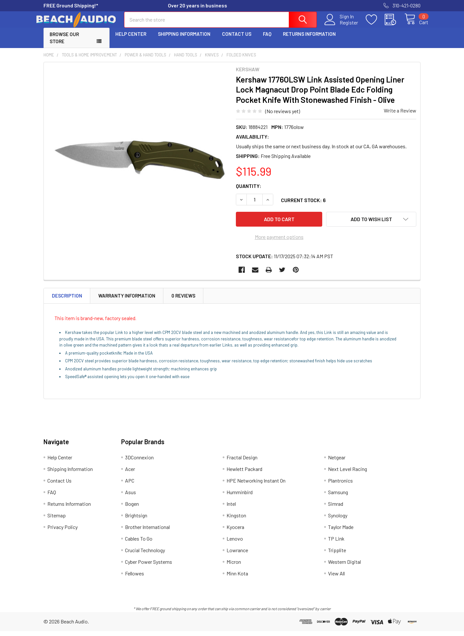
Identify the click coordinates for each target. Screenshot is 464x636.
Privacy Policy (62, 532)
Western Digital (344, 566)
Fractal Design (242, 462)
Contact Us (236, 40)
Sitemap (56, 520)
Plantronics (340, 485)
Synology (337, 520)
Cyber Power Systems (148, 566)
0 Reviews (183, 301)
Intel (231, 508)
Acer (130, 474)
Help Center (130, 40)
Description (67, 301)
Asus (130, 497)
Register (341, 26)
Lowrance (237, 555)
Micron (234, 566)
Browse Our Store (64, 43)
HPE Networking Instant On (256, 485)
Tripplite (337, 555)
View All (336, 578)
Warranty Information (126, 301)
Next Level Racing (347, 474)
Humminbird (240, 497)
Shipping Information (184, 40)
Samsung (338, 497)
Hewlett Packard (244, 474)
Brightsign (136, 520)
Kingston (236, 520)
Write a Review (400, 116)
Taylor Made (340, 532)
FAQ (267, 40)
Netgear (336, 462)
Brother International (147, 532)
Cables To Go (138, 543)
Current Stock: (303, 206)
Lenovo (235, 543)
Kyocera (235, 532)
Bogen (132, 508)
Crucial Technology (145, 555)
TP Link (336, 543)
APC (129, 485)
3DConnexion (139, 462)
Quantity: (248, 192)
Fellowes (134, 578)
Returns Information (309, 40)
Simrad (335, 508)
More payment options (279, 242)
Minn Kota (237, 578)
